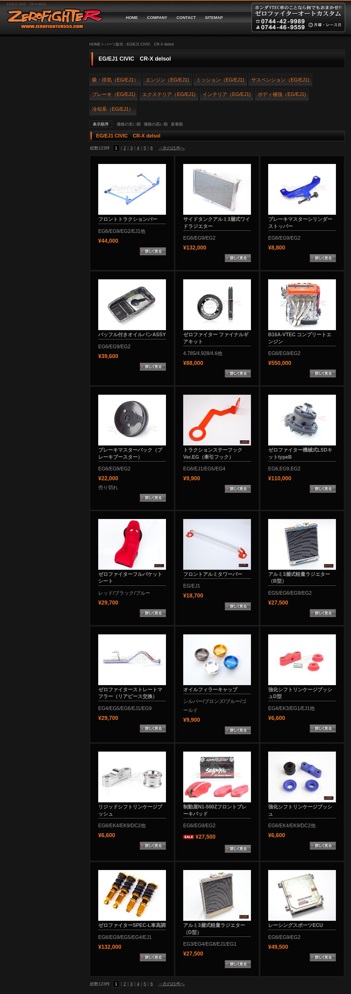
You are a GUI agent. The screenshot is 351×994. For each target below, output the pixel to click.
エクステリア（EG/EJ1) (168, 94)
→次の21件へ (171, 148)
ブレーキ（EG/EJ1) (113, 94)
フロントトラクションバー (127, 219)
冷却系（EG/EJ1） (113, 109)
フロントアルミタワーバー (212, 574)
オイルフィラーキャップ (210, 689)
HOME (132, 17)
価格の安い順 (129, 124)
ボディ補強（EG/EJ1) (282, 94)
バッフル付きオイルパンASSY (132, 334)
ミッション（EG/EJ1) (220, 79)
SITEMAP (214, 17)
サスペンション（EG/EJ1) (280, 79)
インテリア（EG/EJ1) (227, 94)
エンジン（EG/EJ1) (167, 79)
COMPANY (157, 17)
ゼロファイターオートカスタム (52, 17)
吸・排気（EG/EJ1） (115, 79)
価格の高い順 (156, 124)
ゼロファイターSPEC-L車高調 (132, 925)
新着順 (177, 124)
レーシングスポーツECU (295, 925)
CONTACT (186, 17)
